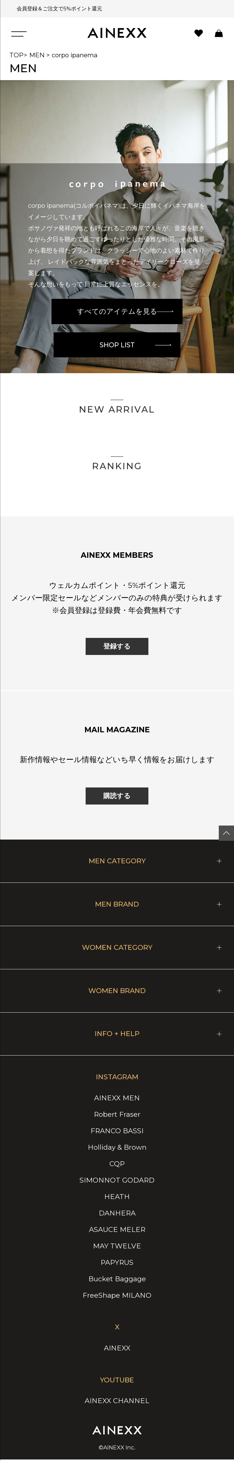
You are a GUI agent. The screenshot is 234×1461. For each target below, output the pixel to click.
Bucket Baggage (117, 1280)
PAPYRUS (117, 1264)
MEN (36, 55)
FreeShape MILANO (117, 1297)
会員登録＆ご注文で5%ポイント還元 (57, 8)
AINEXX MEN (117, 1099)
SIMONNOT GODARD (117, 1181)
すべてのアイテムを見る (125, 310)
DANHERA (117, 1214)
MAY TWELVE (117, 1247)
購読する (117, 797)
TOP (16, 55)
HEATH (117, 1198)
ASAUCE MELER (117, 1231)
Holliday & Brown (117, 1148)
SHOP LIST (136, 345)
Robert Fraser (117, 1116)
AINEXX (117, 1349)
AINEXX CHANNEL (117, 1402)
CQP (117, 1165)
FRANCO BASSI (117, 1132)
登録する (117, 648)
